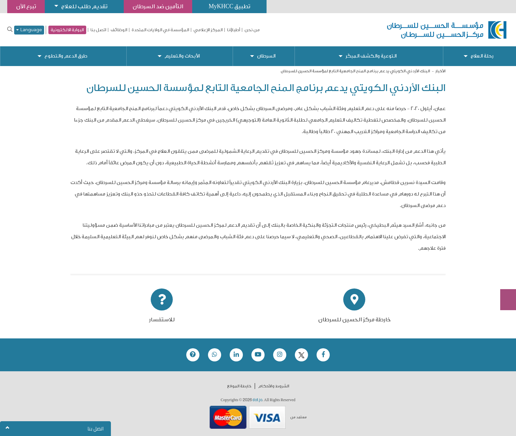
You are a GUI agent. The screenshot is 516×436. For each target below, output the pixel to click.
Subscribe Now (504, 275)
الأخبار (440, 71)
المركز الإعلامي (208, 30)
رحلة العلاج (482, 56)
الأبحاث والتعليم (182, 56)
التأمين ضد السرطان (158, 6)
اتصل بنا (98, 30)
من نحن (252, 30)
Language (29, 30)
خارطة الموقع (239, 386)
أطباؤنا (233, 30)
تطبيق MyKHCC (229, 6)
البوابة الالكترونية (67, 29)
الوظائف (119, 30)
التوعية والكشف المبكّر (371, 56)
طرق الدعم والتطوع (65, 56)
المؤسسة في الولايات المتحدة (160, 30)
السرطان (266, 56)
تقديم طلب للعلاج (84, 6)
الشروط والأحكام (273, 386)
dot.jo (257, 400)
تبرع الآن (504, 251)
